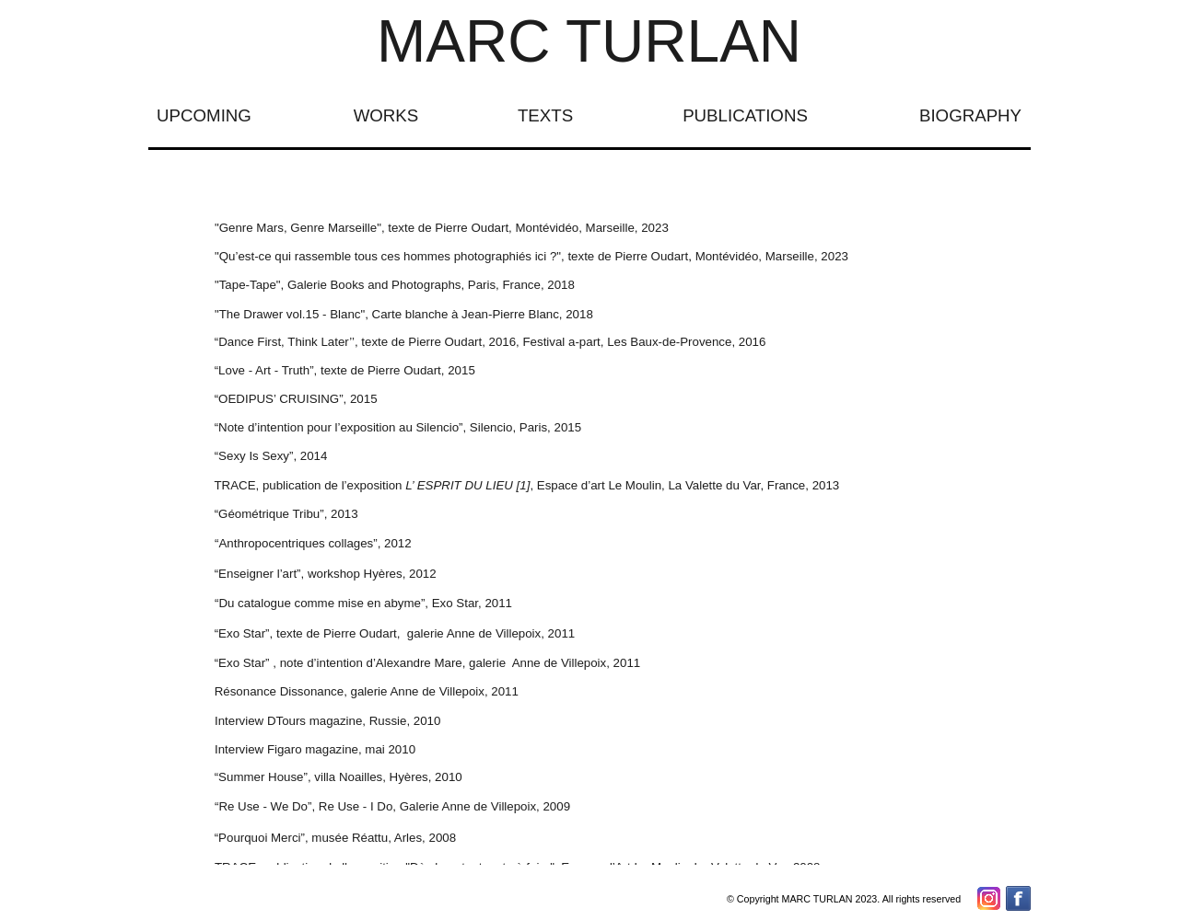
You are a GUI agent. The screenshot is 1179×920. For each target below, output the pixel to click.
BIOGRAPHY (970, 115)
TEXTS (545, 115)
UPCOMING (204, 115)
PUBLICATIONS (745, 115)
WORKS (386, 115)
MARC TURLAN (589, 41)
